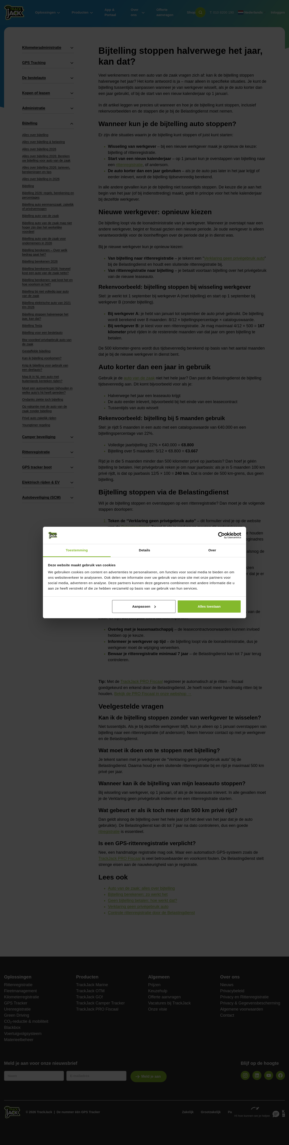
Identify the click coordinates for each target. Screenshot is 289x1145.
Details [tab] (144, 550)
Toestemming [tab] (77, 550)
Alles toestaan (209, 606)
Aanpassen (144, 606)
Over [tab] (212, 550)
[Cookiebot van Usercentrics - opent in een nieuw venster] (221, 535)
